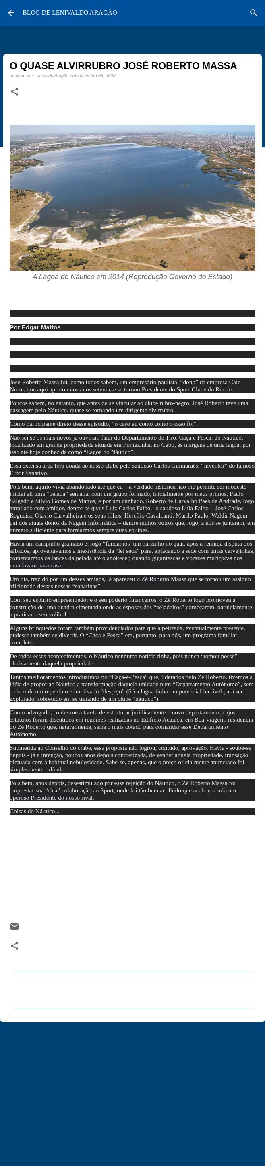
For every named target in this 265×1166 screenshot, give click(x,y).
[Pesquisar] (254, 13)
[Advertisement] (132, 1090)
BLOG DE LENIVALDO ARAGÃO (70, 12)
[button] (14, 92)
